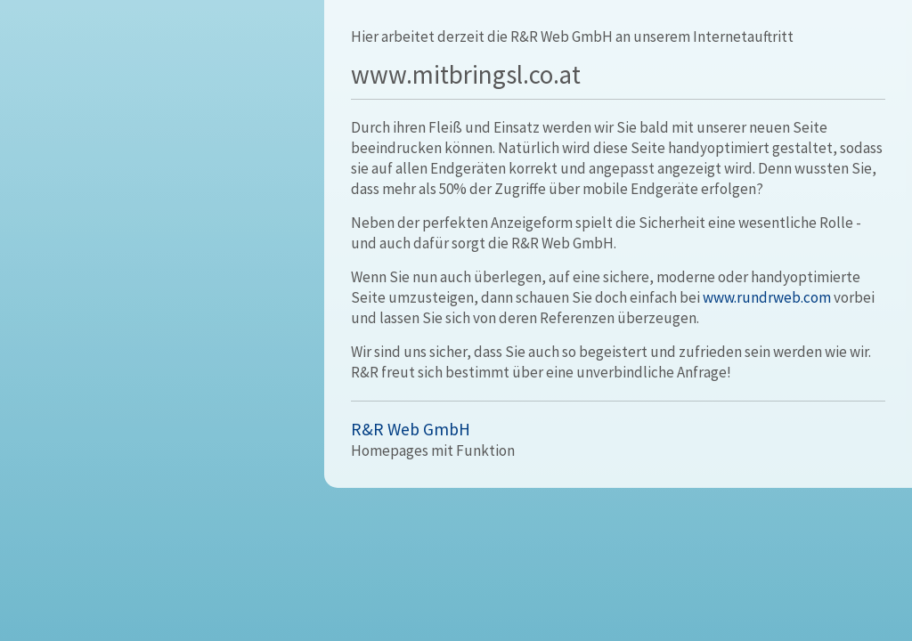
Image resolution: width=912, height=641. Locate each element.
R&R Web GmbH (410, 429)
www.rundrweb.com (767, 297)
